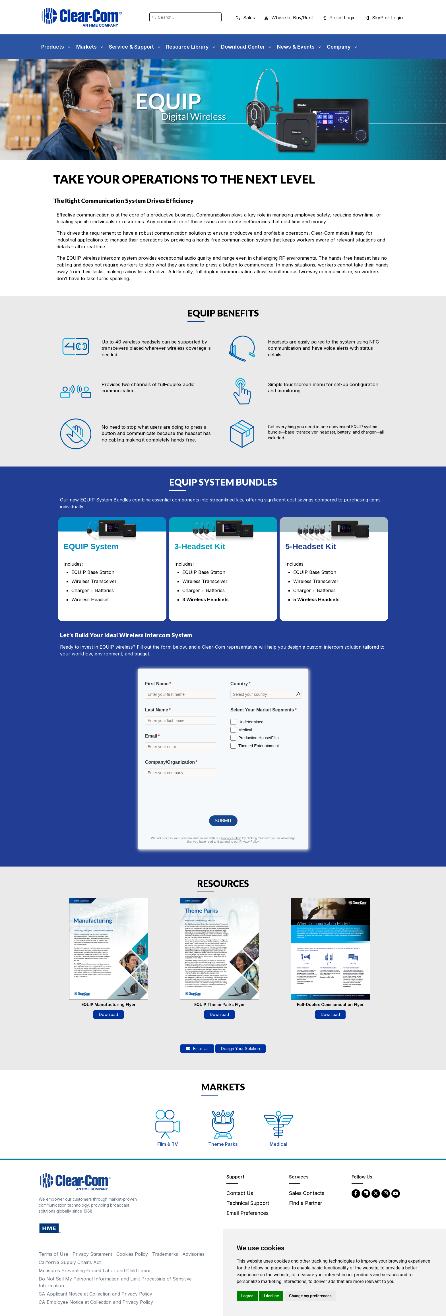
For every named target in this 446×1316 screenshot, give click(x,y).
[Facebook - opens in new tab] (356, 1193)
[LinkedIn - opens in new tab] (366, 1193)
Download (108, 1014)
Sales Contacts (306, 1193)
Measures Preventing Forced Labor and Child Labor (95, 1270)
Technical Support (247, 1203)
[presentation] (223, 796)
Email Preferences (247, 1213)
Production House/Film (258, 738)
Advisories (193, 1254)
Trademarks (165, 1254)
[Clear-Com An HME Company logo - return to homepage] (75, 1181)
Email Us (197, 1048)
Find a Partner (305, 1203)
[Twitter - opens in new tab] (375, 1193)
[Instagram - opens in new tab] (385, 1193)
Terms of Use (53, 1254)
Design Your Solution (240, 1048)
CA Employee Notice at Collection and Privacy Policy (96, 1302)
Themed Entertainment (258, 746)
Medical (245, 730)
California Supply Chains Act (70, 1262)
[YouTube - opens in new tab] (395, 1193)
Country (239, 683)
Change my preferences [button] (310, 1296)
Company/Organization (170, 762)
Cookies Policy (132, 1254)
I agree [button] (247, 1296)
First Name (157, 683)
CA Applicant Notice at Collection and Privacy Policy (95, 1294)
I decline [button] (271, 1296)
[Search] (185, 17)
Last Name (156, 709)
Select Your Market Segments (262, 709)
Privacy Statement (92, 1254)
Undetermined (250, 722)
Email (151, 736)
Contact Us (239, 1193)
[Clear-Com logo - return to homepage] (81, 17)
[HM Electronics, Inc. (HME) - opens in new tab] (50, 1228)
